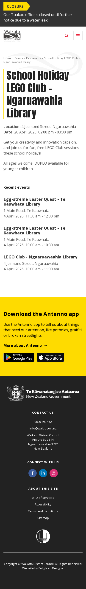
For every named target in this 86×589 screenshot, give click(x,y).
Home (7, 58)
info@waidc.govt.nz (43, 428)
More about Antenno (22, 345)
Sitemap (43, 518)
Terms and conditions (43, 511)
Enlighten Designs (51, 568)
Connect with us (43, 462)
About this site (43, 488)
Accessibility (43, 504)
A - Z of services (43, 498)
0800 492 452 (43, 422)
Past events (33, 58)
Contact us (43, 412)
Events (19, 58)
